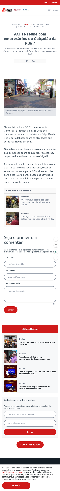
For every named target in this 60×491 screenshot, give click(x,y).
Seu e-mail (10, 270)
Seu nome (10, 258)
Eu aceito (16, 486)
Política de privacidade (12, 472)
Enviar (11, 310)
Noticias (28, 24)
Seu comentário (13, 283)
